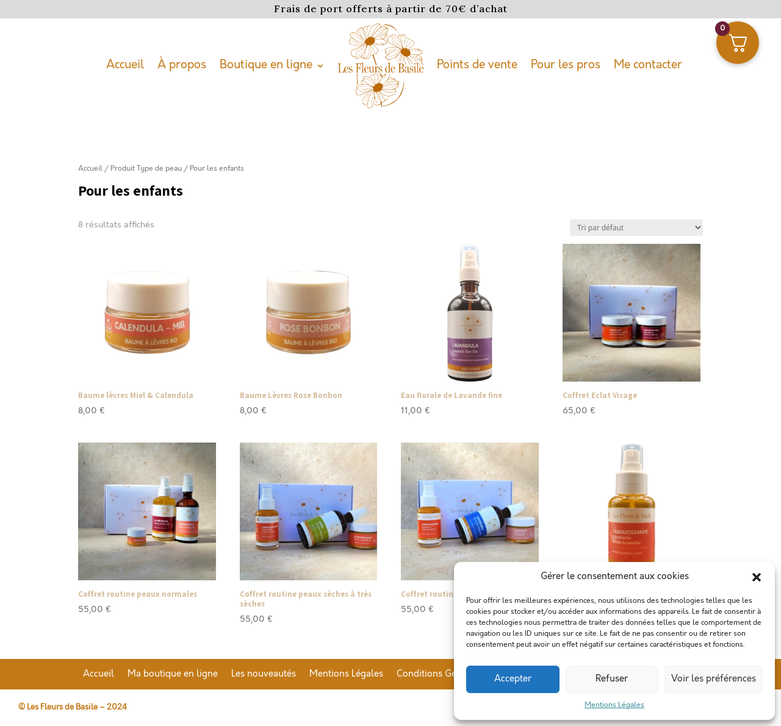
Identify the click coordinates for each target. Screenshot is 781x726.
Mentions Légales (614, 705)
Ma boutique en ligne (173, 675)
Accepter (512, 679)
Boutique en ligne (266, 65)
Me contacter (648, 65)
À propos (181, 65)
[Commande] (636, 227)
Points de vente (477, 65)
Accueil (125, 65)
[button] (756, 577)
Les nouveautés (263, 675)
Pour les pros (565, 65)
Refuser (612, 679)
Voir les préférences (713, 679)
